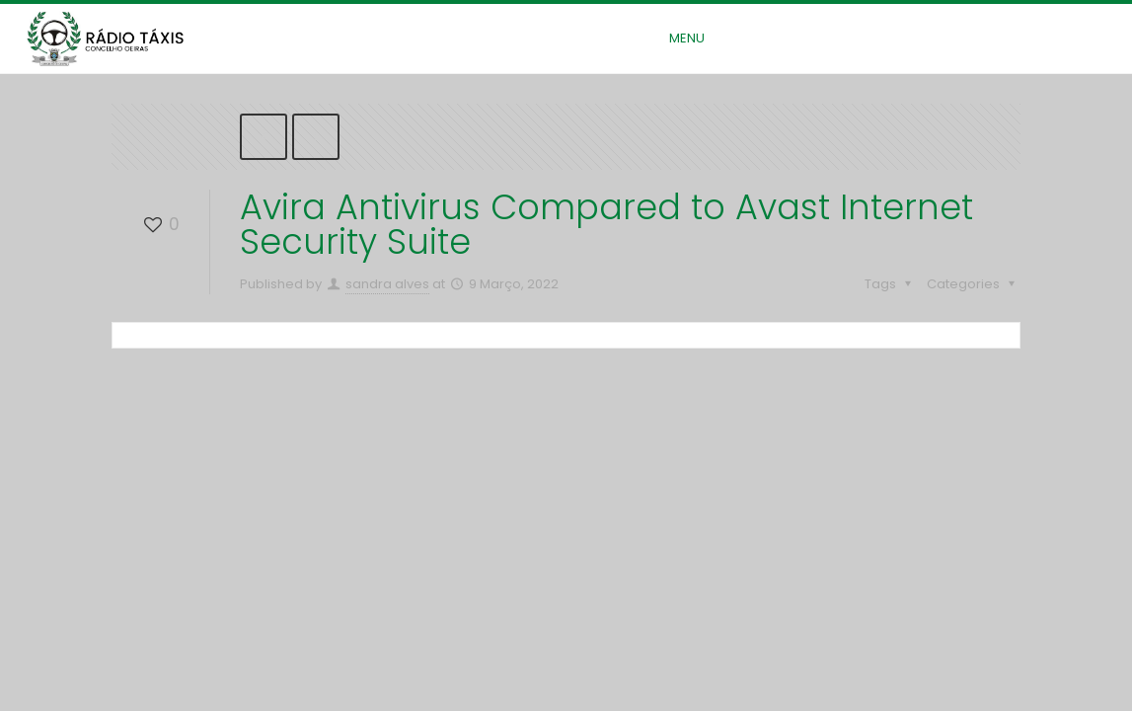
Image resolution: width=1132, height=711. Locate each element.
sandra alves (387, 284)
